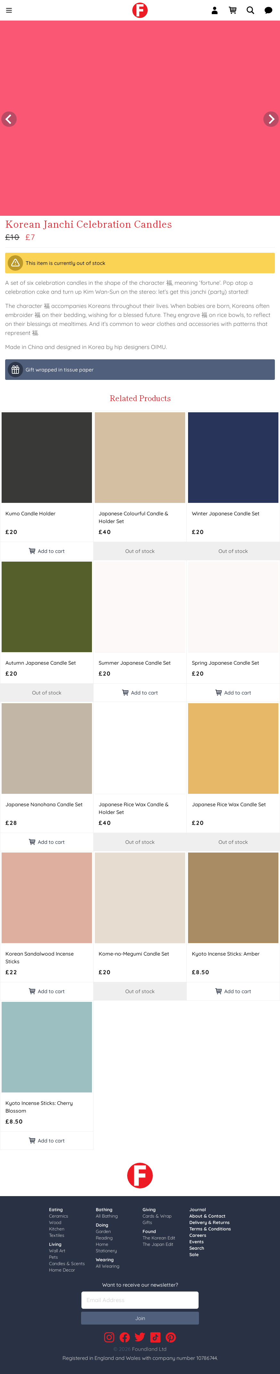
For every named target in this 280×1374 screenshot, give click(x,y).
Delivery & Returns (209, 1220)
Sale (194, 1253)
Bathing (104, 1208)
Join (140, 1316)
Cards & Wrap (157, 1214)
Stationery (106, 1249)
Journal (197, 1208)
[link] (140, 10)
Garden (103, 1229)
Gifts (147, 1220)
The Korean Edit (159, 1236)
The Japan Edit (158, 1242)
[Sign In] (217, 10)
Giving (149, 1208)
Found (149, 1229)
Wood (55, 1220)
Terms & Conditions (210, 1227)
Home (102, 1242)
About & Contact (207, 1214)
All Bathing (107, 1214)
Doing (102, 1223)
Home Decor (62, 1268)
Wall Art (57, 1249)
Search (196, 1246)
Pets (53, 1255)
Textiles (56, 1233)
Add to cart (47, 549)
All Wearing (107, 1264)
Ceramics (58, 1214)
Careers (197, 1233)
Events (196, 1240)
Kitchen (56, 1227)
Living (55, 1242)
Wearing (105, 1258)
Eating (56, 1208)
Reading (104, 1236)
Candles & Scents (67, 1262)
